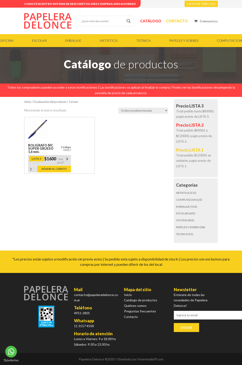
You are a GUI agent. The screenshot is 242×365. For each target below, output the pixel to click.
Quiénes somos (135, 306)
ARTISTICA (109, 40)
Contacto (177, 21)
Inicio (27, 102)
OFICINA (7, 40)
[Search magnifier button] (128, 21)
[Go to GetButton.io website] (11, 360)
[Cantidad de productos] (32, 169)
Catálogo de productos (140, 300)
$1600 (57, 160)
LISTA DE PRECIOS (201, 4)
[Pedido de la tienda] (143, 111)
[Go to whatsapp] (11, 351)
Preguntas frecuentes (140, 311)
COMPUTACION (229, 40)
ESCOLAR (39, 40)
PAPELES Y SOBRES (183, 40)
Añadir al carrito (54, 169)
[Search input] (102, 21)
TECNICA (143, 40)
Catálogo (150, 21)
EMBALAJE (73, 40)
